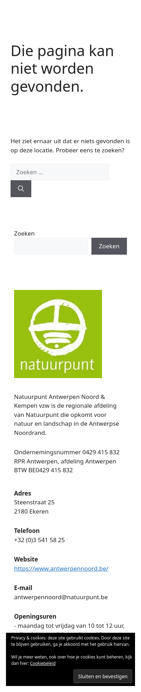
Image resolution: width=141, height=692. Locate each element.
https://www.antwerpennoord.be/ (61, 568)
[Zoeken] (21, 188)
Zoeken (24, 233)
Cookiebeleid (43, 663)
